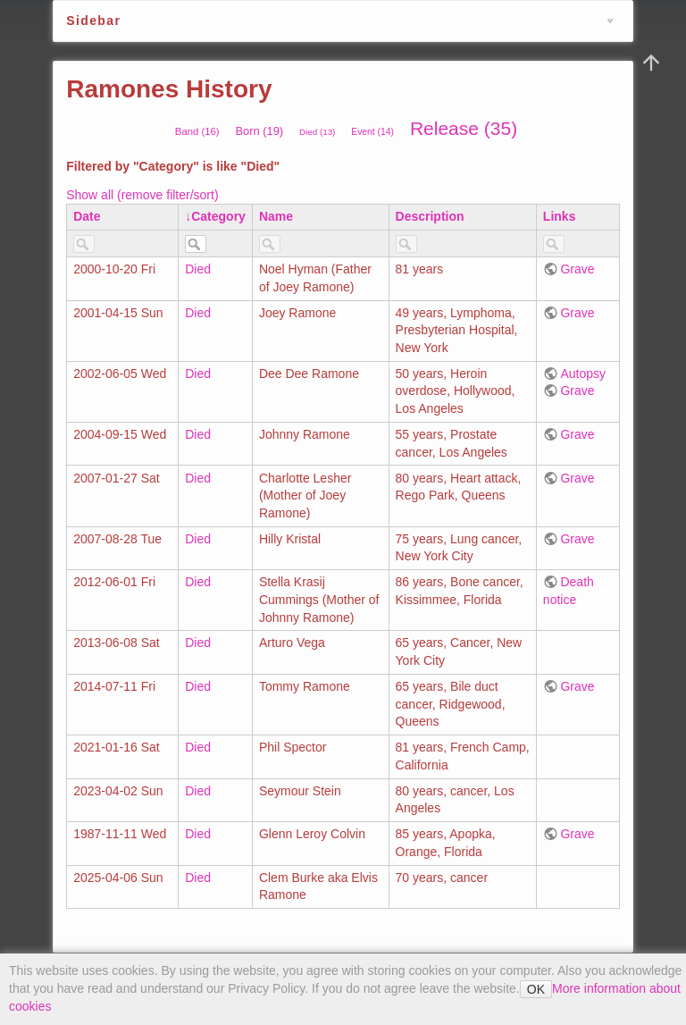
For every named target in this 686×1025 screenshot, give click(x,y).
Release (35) (463, 128)
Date (86, 216)
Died (198, 269)
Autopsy (583, 373)
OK (536, 989)
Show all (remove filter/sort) (142, 195)
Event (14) (372, 132)
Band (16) (197, 131)
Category (218, 216)
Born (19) (259, 131)
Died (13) (317, 132)
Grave (577, 269)
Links (559, 216)
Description (430, 216)
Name (276, 216)
